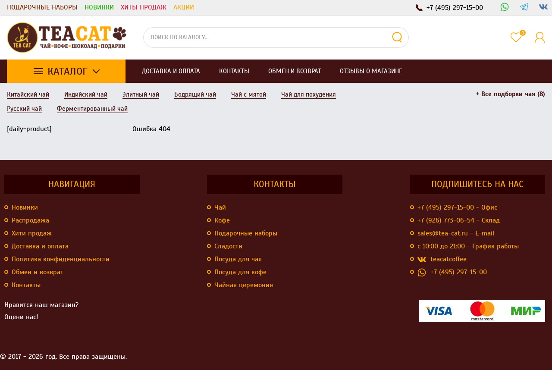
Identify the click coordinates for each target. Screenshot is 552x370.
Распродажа (30, 220)
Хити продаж (32, 233)
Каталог (67, 71)
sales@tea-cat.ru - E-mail (455, 233)
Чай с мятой (248, 94)
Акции (183, 7)
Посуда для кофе (240, 272)
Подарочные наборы (42, 7)
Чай (220, 207)
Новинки (99, 7)
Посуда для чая (238, 259)
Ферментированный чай (92, 109)
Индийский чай (85, 94)
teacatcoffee (442, 259)
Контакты (26, 285)
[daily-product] (29, 129)
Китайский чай (28, 94)
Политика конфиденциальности (61, 259)
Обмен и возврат (37, 272)
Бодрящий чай (195, 94)
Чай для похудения (308, 94)
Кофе (222, 220)
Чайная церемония (243, 285)
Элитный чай (140, 94)
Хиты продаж (143, 7)
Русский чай (24, 109)
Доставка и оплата (40, 246)
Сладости (228, 246)
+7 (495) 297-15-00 (452, 272)
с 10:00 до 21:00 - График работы (468, 246)
